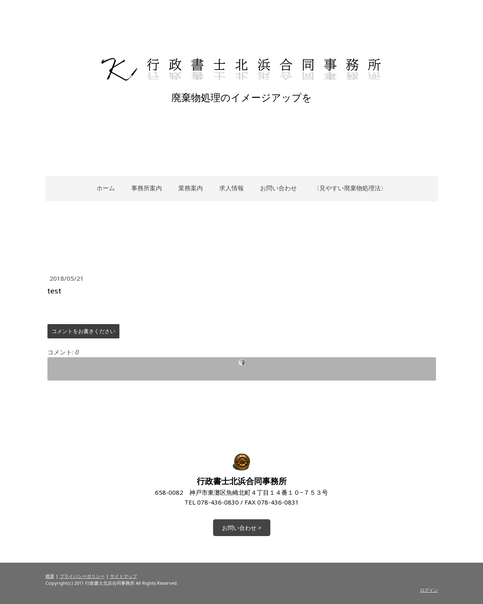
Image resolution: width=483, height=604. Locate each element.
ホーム (106, 188)
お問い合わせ (278, 188)
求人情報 (231, 188)
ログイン (429, 590)
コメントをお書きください (83, 331)
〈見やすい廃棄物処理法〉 (350, 188)
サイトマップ (123, 576)
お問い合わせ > (241, 528)
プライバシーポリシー (82, 576)
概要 (49, 576)
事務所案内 (146, 188)
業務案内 (190, 188)
